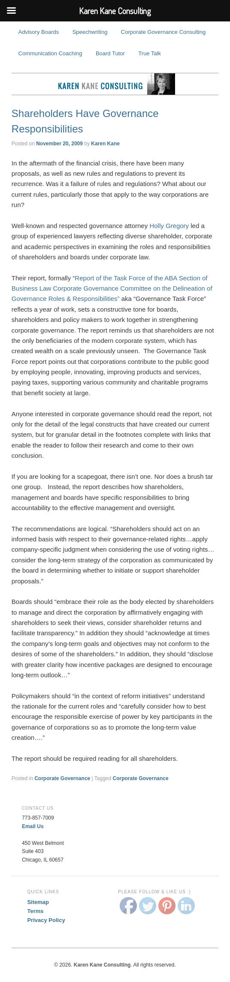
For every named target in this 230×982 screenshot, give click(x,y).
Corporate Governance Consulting (163, 32)
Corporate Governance (62, 778)
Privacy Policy (46, 920)
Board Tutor (110, 53)
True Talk (149, 53)
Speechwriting (90, 32)
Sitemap (38, 902)
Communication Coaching (50, 53)
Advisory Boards (38, 32)
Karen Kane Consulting (115, 84)
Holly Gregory (169, 225)
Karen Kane (105, 144)
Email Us (33, 826)
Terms (35, 911)
